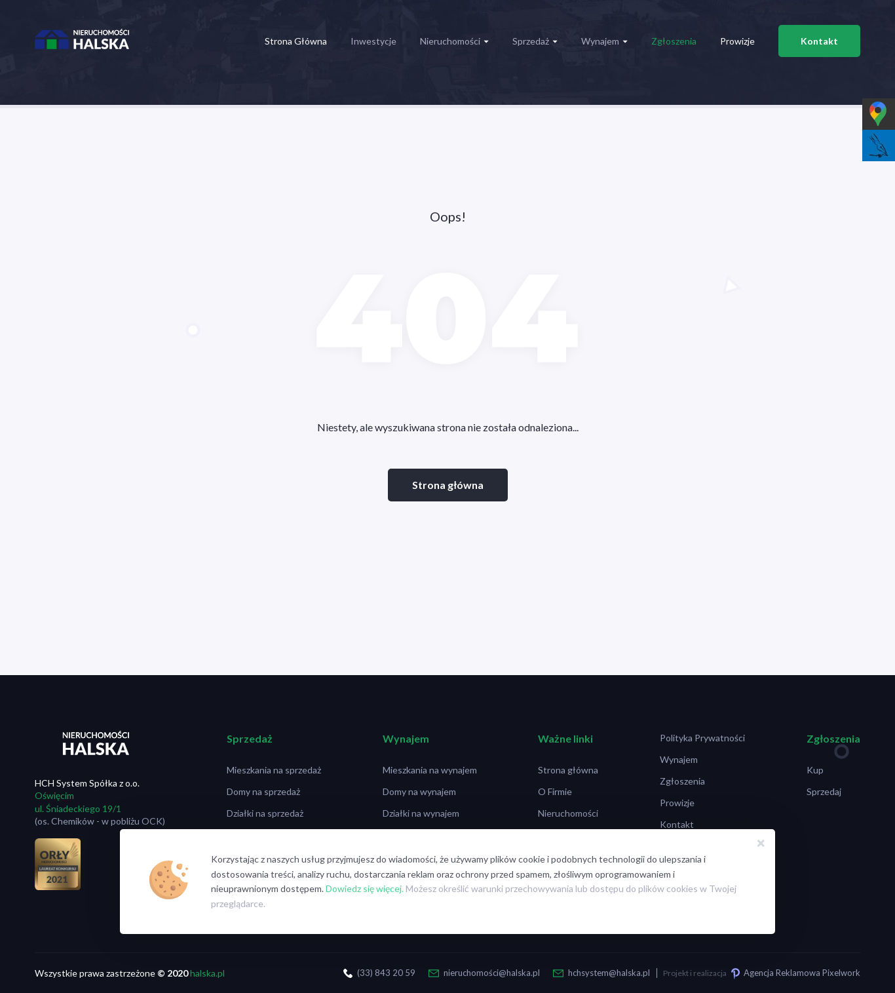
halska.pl (207, 973)
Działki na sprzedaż (265, 813)
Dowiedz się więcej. (365, 888)
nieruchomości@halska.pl (492, 972)
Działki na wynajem (421, 813)
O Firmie (555, 791)
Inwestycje (373, 41)
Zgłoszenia (673, 41)
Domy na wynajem (419, 791)
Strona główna (448, 484)
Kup (815, 769)
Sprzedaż (535, 41)
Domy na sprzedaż (263, 791)
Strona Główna (296, 41)
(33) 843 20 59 (386, 972)
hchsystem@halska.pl (609, 972)
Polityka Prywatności (702, 737)
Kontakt (819, 41)
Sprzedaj (824, 791)
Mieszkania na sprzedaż (274, 769)
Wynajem (604, 41)
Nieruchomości (454, 41)
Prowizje (737, 41)
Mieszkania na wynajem (430, 769)
